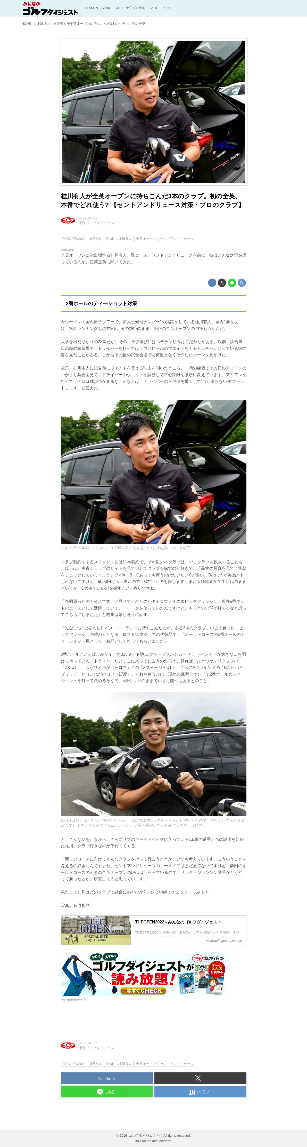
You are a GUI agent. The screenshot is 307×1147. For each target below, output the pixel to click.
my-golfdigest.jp (74, 1000)
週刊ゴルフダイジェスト (98, 223)
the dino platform (159, 1141)
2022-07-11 (87, 218)
